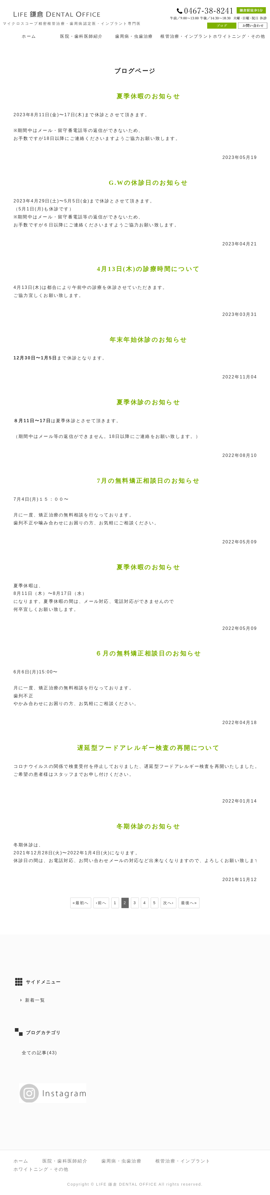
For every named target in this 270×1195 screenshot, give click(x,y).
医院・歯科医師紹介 (81, 36)
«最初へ (81, 903)
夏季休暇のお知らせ (148, 96)
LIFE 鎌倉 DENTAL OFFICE (126, 1184)
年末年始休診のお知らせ (149, 339)
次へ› (168, 903)
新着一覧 (35, 1000)
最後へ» (189, 903)
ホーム (29, 36)
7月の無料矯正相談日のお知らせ (148, 480)
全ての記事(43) (39, 1052)
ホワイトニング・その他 (239, 36)
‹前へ (101, 903)
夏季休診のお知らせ (148, 402)
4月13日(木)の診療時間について (148, 268)
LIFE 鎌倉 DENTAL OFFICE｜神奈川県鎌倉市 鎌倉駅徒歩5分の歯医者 (69, 14)
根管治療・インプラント (186, 36)
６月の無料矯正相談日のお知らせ (148, 653)
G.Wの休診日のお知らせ (148, 182)
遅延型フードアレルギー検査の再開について (148, 747)
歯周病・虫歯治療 (134, 36)
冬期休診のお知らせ (148, 826)
